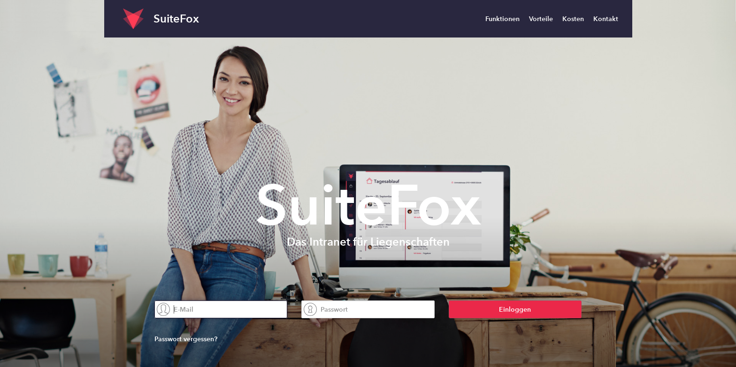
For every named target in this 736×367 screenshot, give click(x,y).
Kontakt (605, 19)
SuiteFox (176, 18)
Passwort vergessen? (185, 339)
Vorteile (541, 19)
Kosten (573, 19)
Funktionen (502, 19)
